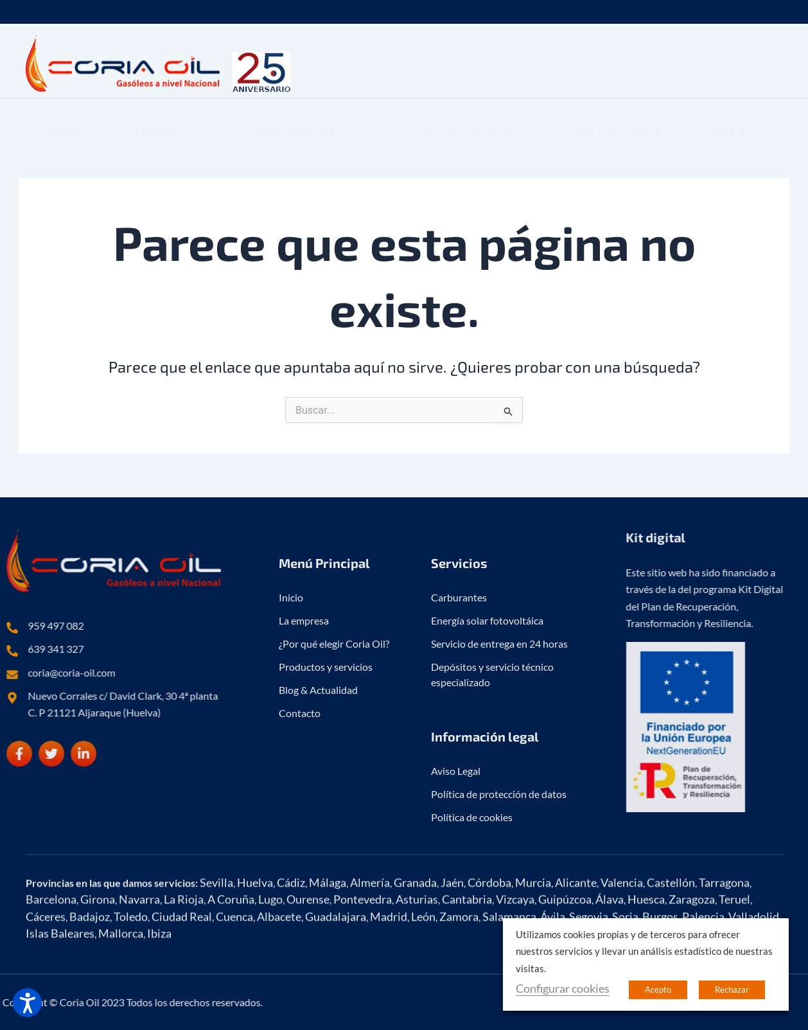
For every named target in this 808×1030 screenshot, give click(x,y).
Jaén (452, 957)
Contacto (735, 118)
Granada (415, 957)
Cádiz (291, 957)
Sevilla (216, 957)
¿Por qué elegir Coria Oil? (294, 118)
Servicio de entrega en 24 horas (499, 840)
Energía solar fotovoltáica (487, 817)
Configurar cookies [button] (563, 988)
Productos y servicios (465, 118)
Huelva (255, 957)
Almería (370, 957)
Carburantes (459, 794)
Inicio (64, 118)
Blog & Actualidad (617, 118)
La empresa (155, 118)
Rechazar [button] (732, 989)
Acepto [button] (658, 989)
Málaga (327, 957)
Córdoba (489, 957)
